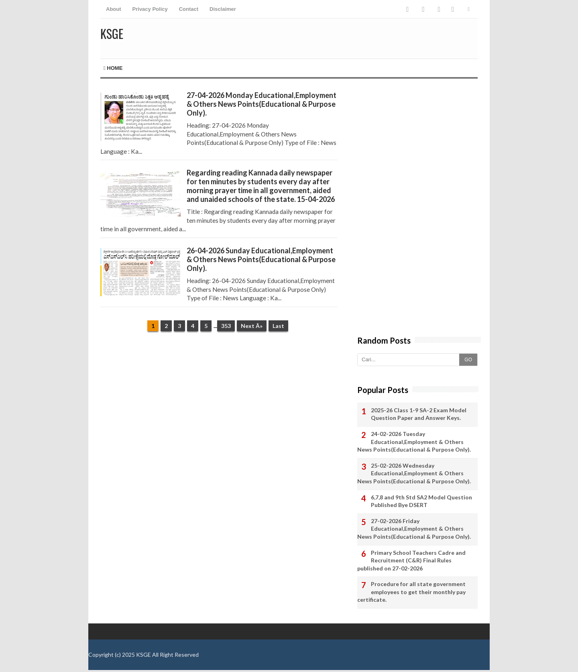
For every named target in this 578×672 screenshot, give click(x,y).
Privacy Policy (150, 9)
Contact (188, 9)
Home (113, 68)
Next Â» (252, 325)
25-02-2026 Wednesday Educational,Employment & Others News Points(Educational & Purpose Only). (414, 473)
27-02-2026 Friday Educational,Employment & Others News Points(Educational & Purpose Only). (414, 528)
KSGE (143, 654)
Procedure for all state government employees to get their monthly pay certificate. (411, 591)
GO (468, 359)
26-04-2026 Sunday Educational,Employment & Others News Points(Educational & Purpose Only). (261, 259)
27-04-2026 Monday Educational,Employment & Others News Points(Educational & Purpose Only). (261, 104)
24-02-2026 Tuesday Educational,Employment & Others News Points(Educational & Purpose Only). (414, 441)
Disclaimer (223, 9)
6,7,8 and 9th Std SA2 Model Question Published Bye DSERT (421, 501)
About (113, 9)
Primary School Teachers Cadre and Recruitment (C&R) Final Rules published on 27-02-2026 (411, 560)
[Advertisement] (218, 400)
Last (278, 325)
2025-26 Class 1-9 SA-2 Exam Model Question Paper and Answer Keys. (418, 414)
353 (226, 325)
